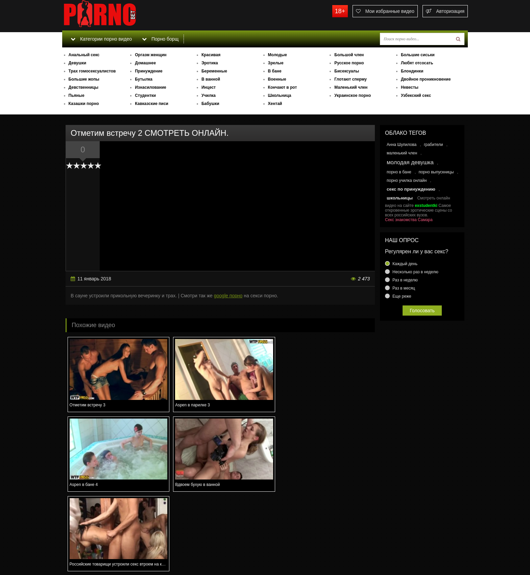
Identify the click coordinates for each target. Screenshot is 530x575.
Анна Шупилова (401, 144)
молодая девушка (410, 162)
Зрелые (276, 63)
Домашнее (145, 63)
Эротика (209, 63)
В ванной (210, 79)
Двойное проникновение (426, 79)
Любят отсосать (417, 63)
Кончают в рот (282, 87)
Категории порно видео (101, 39)
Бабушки (210, 103)
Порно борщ (160, 39)
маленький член (402, 153)
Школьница (279, 95)
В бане (275, 71)
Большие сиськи (418, 54)
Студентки (145, 95)
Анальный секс (84, 54)
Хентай (275, 103)
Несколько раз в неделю (415, 272)
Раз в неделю (405, 280)
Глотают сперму (350, 79)
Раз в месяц (403, 288)
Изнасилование (150, 87)
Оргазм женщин (150, 54)
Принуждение (149, 71)
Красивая (210, 54)
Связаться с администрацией (97, 551)
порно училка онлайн (407, 180)
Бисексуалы (346, 71)
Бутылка (143, 79)
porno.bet (113, 15)
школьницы (400, 197)
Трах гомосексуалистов (92, 71)
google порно (228, 295)
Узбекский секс (416, 95)
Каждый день (404, 263)
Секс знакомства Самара (409, 219)
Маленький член (350, 87)
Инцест (208, 87)
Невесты (409, 87)
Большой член (349, 54)
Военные (277, 79)
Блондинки (412, 71)
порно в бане (399, 172)
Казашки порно (84, 103)
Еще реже (401, 296)
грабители (433, 144)
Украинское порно (352, 95)
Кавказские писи (151, 103)
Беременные (214, 71)
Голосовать (422, 310)
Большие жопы (84, 79)
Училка (208, 95)
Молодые (277, 54)
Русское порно (349, 63)
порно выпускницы (436, 172)
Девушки (78, 63)
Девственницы (83, 87)
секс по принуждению (411, 189)
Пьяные (77, 95)
